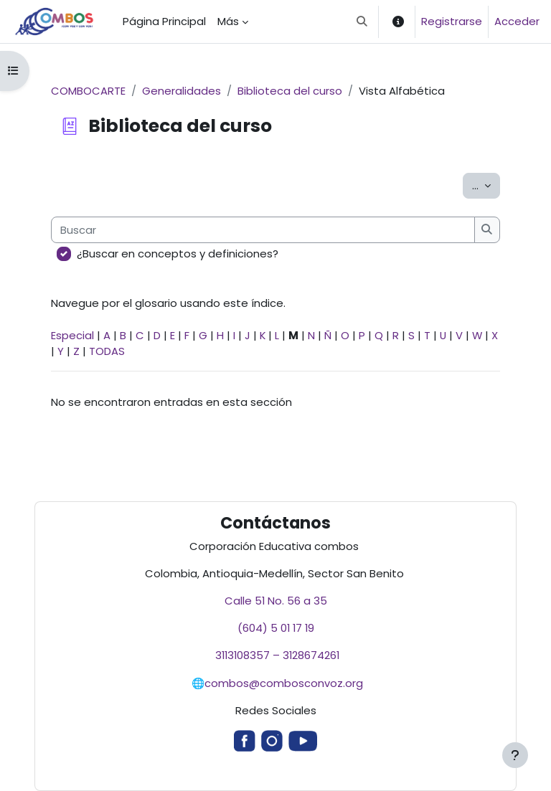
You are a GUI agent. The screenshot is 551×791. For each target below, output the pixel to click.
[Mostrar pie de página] (515, 755)
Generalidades (181, 90)
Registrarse (451, 21)
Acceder (517, 21)
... (486, 185)
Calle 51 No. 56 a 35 (276, 600)
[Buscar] (263, 229)
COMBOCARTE (88, 90)
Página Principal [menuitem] (164, 21)
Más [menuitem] (228, 21)
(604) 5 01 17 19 (275, 627)
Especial (72, 335)
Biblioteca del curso (289, 90)
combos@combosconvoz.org (283, 683)
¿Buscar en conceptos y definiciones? (177, 253)
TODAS (107, 351)
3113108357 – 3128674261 (275, 655)
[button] (362, 21)
